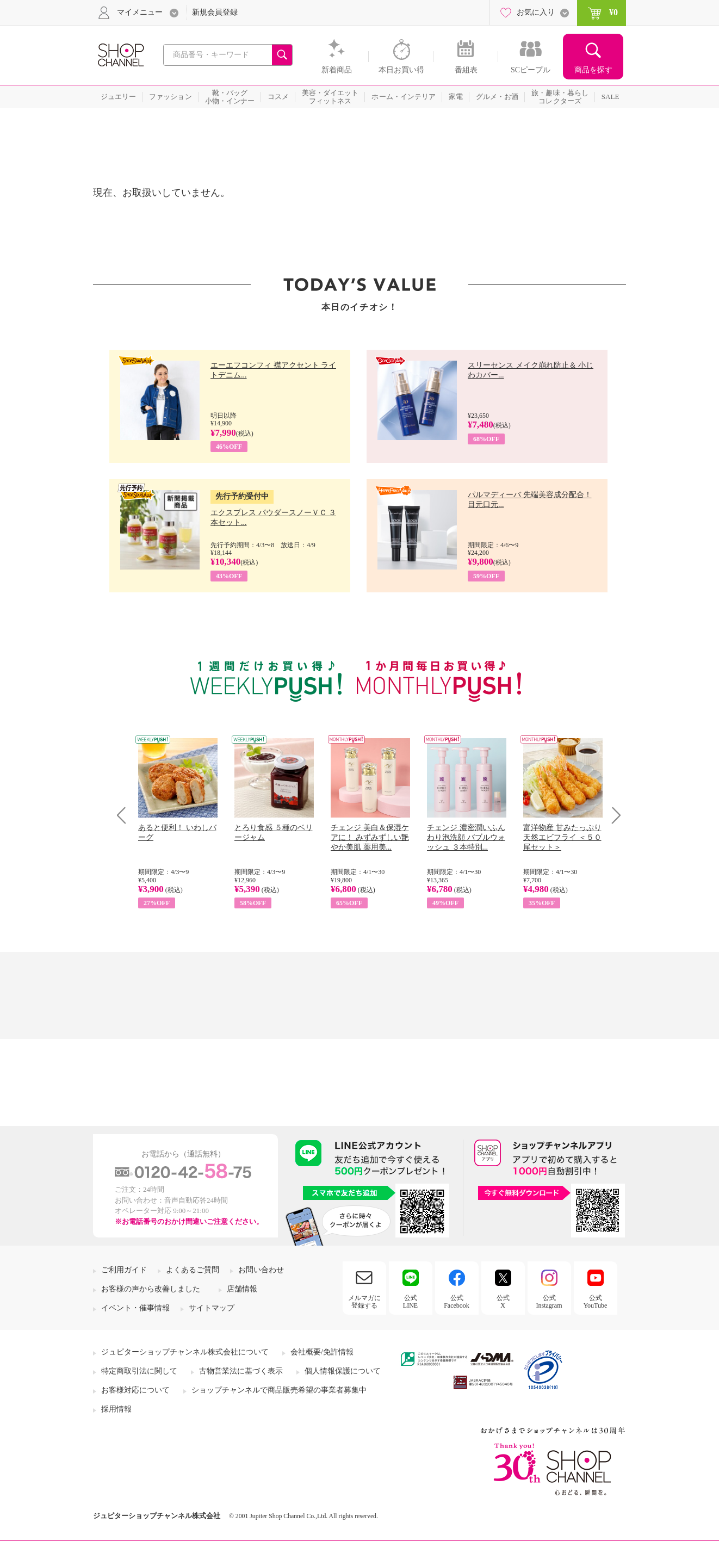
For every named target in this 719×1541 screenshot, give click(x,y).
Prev (125, 815)
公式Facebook (456, 1301)
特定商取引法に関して (139, 1371)
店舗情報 (242, 1289)
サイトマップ (211, 1308)
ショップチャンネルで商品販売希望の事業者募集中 (279, 1390)
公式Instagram (549, 1301)
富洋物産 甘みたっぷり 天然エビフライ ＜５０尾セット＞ (562, 837)
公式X (503, 1301)
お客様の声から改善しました (150, 1289)
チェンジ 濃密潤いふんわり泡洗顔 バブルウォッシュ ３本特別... (466, 837)
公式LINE (410, 1301)
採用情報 (116, 1409)
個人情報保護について (343, 1371)
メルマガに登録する (364, 1301)
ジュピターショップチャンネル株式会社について (185, 1352)
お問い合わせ (261, 1270)
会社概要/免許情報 (322, 1352)
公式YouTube (596, 1301)
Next (613, 815)
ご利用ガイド (124, 1270)
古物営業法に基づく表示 (241, 1371)
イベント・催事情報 (135, 1308)
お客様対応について (135, 1390)
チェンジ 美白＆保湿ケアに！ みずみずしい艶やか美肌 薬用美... (370, 837)
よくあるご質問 (192, 1270)
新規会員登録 (215, 12)
